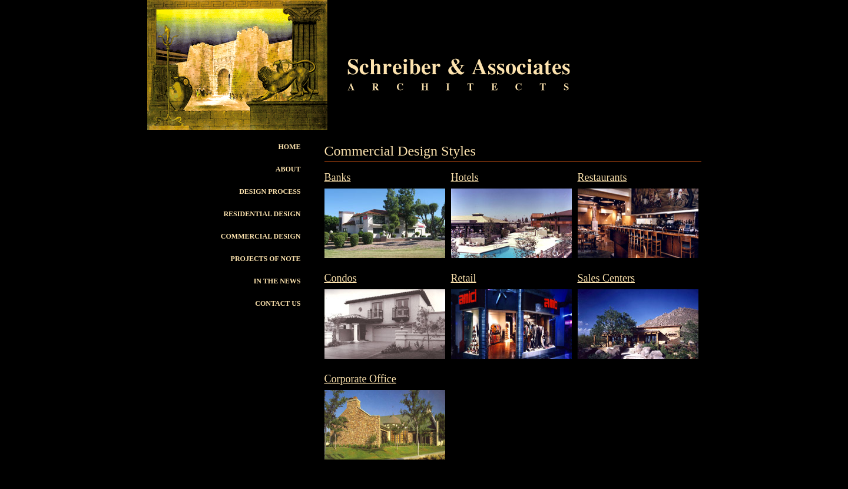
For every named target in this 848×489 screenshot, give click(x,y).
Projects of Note (266, 259)
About (288, 169)
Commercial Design (261, 236)
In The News (277, 281)
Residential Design (261, 214)
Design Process (269, 191)
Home (290, 147)
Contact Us (277, 303)
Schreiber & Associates (438, 483)
